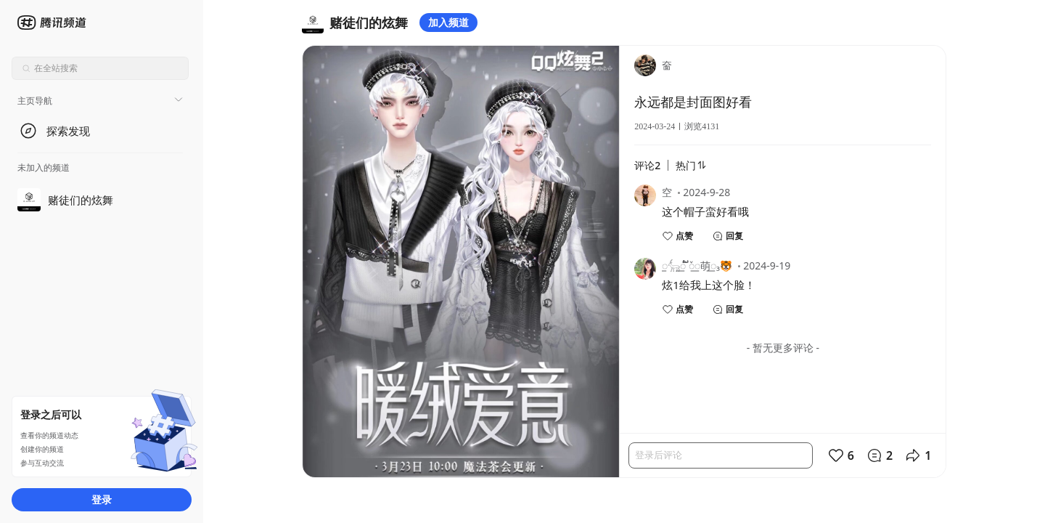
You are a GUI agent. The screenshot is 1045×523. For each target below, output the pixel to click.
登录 (101, 499)
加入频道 (448, 22)
